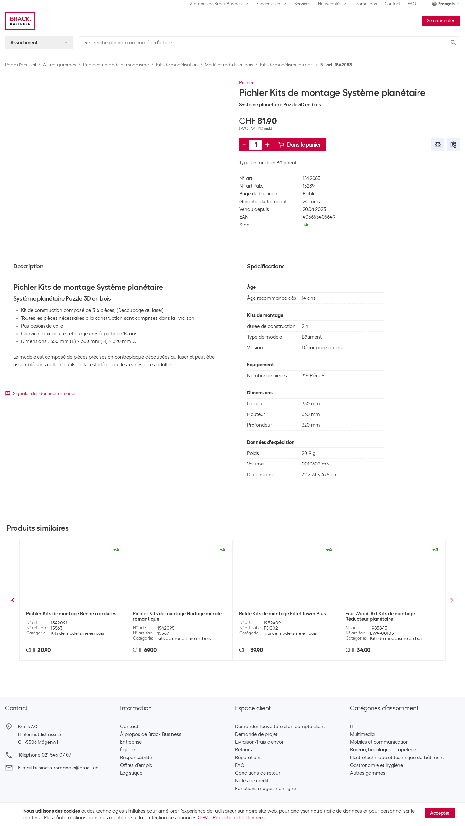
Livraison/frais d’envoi (259, 742)
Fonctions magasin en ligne (265, 788)
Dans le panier (299, 144)
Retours (243, 750)
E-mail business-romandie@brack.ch (58, 768)
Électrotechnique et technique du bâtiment (397, 757)
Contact (392, 3)
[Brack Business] (20, 21)
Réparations (248, 757)
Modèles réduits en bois (229, 64)
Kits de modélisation (177, 64)
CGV (203, 818)
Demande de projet (256, 734)
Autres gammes (59, 64)
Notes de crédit (251, 781)
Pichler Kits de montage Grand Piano (280, 613)
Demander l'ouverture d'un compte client (280, 726)
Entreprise (131, 742)
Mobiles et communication (379, 742)
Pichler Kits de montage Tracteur (62, 613)
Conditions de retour (257, 773)
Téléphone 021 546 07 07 (44, 755)
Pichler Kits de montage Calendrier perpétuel (172, 617)
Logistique (131, 773)
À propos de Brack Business (150, 734)
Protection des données (239, 818)
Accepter (440, 813)
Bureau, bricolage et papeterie (383, 750)
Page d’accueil (20, 64)
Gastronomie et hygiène (376, 765)
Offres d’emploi (136, 765)
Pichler (246, 83)
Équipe (127, 750)
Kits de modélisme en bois (286, 64)
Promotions (365, 3)
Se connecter (441, 21)
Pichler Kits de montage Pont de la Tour (389, 613)
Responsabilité (136, 757)
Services (302, 3)
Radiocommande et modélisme (116, 64)
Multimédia (362, 734)
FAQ (412, 3)
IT (352, 726)
